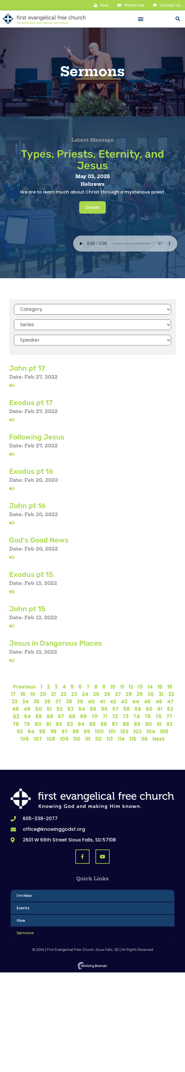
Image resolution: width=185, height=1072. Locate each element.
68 (72, 716)
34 (25, 701)
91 (159, 724)
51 (49, 709)
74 (136, 716)
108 (51, 739)
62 (170, 709)
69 (83, 716)
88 (126, 724)
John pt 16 (27, 506)
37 (58, 701)
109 (64, 739)
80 (38, 724)
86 (103, 724)
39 (80, 701)
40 (91, 701)
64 (27, 716)
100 (99, 731)
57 (115, 709)
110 (76, 739)
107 (38, 739)
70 (94, 716)
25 (96, 694)
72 (115, 716)
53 (70, 709)
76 (158, 716)
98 (75, 731)
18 (22, 694)
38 (69, 701)
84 (81, 724)
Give (21, 920)
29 (140, 694)
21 (53, 694)
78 (16, 724)
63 (16, 716)
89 (137, 724)
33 (14, 701)
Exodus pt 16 (31, 471)
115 (132, 739)
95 (42, 731)
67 (61, 716)
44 (135, 701)
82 (59, 724)
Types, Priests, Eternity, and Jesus (92, 160)
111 (87, 739)
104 (150, 731)
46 (158, 701)
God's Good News (39, 540)
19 (32, 694)
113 (109, 739)
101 (112, 731)
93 (20, 731)
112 (98, 739)
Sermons (25, 933)
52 (59, 709)
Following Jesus (36, 437)
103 (137, 731)
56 (104, 709)
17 (13, 694)
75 (148, 716)
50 (38, 709)
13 (140, 686)
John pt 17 (27, 368)
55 (93, 709)
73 (126, 716)
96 (53, 731)
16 (169, 686)
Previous (24, 686)
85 (92, 724)
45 (147, 701)
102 (124, 731)
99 (87, 731)
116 (144, 739)
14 (150, 686)
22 (63, 694)
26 (107, 694)
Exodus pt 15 (31, 574)
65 (38, 716)
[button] (140, 19)
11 (122, 686)
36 (47, 701)
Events (23, 908)
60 (149, 709)
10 (113, 686)
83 (70, 724)
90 (148, 724)
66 (50, 716)
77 (169, 716)
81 (48, 724)
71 (105, 716)
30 (150, 694)
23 (74, 694)
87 (115, 724)
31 (161, 694)
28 (129, 694)
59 (137, 709)
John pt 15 (27, 609)
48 (15, 709)
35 (36, 701)
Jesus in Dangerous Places (55, 643)
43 (124, 701)
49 (27, 709)
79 (27, 724)
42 (113, 701)
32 (171, 694)
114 (121, 739)
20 (43, 694)
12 (131, 686)
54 (81, 709)
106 (24, 739)
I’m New (24, 895)
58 (126, 709)
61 (159, 709)
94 (30, 731)
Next (158, 739)
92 (169, 724)
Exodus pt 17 (31, 403)
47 (170, 701)
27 (118, 694)
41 (102, 701)
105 (164, 731)
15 (160, 686)
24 (85, 694)
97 (64, 731)
